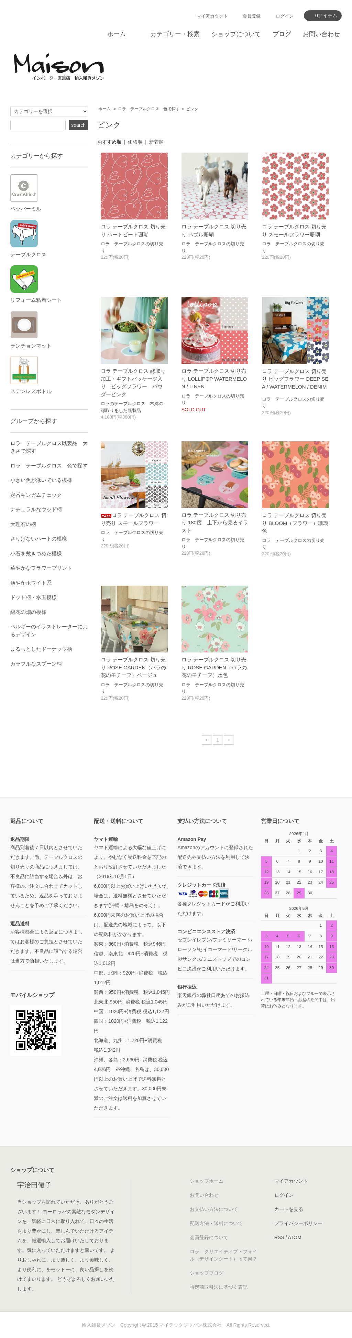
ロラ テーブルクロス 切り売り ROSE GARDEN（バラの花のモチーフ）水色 (214, 667)
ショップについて (236, 34)
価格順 (135, 142)
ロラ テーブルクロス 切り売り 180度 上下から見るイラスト (215, 522)
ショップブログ (206, 1273)
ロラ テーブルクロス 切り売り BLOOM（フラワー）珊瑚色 (295, 523)
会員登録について (209, 1237)
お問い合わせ (321, 34)
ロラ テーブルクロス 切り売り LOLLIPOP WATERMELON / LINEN (214, 378)
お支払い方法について (214, 1209)
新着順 (156, 142)
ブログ (282, 34)
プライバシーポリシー (298, 1223)
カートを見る (288, 1209)
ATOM (294, 1237)
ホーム (116, 34)
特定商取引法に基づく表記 (219, 1287)
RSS (279, 1237)
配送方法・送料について (216, 1223)
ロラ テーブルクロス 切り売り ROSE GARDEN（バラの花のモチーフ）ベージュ (133, 667)
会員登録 (252, 16)
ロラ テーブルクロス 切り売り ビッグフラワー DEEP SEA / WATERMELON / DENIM (295, 381)
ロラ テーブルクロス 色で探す (149, 108)
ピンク (192, 108)
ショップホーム (206, 1181)
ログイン (285, 16)
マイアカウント (212, 16)
